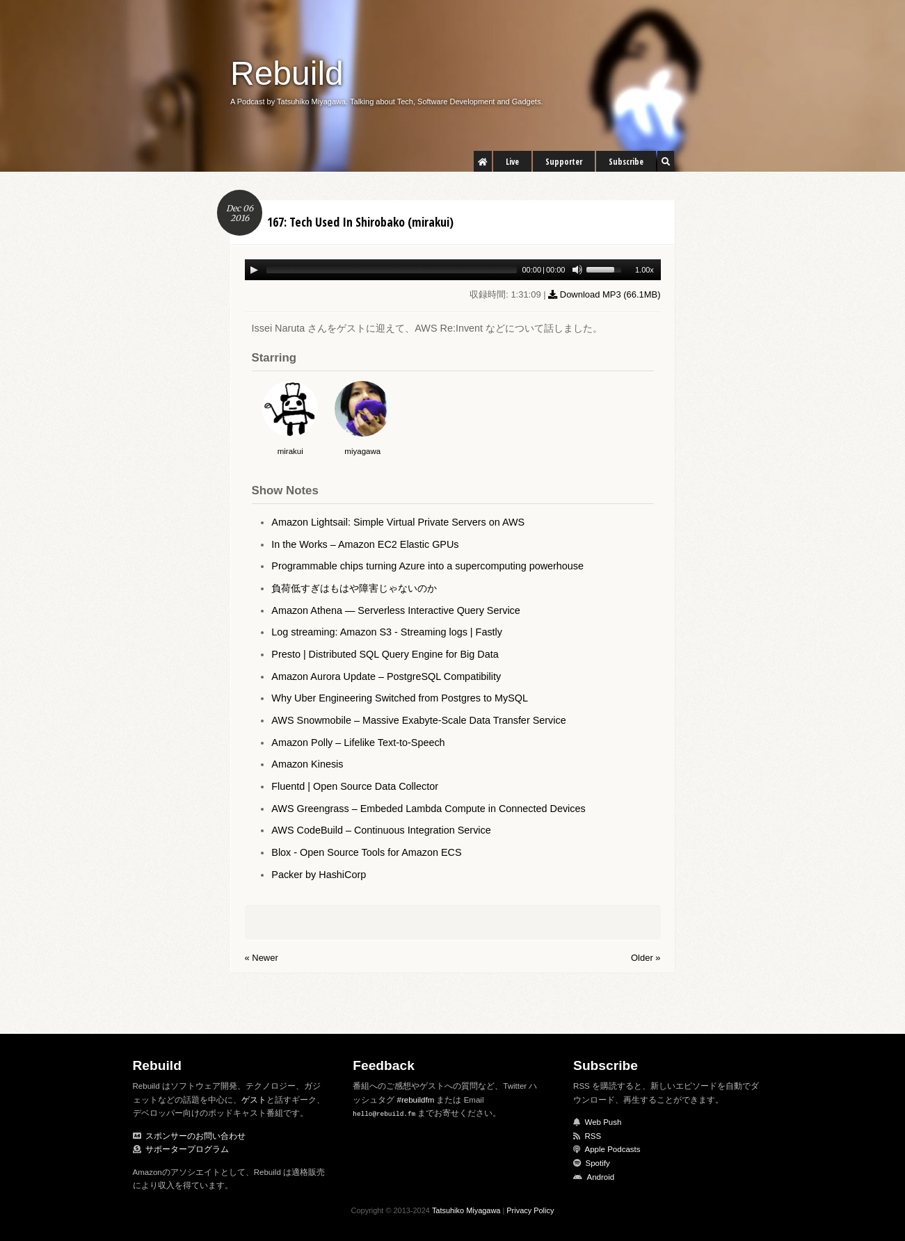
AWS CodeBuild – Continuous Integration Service (380, 830)
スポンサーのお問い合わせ (195, 1136)
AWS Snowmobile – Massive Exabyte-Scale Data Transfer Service (418, 720)
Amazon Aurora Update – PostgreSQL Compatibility (386, 676)
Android (601, 1177)
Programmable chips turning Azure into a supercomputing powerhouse (427, 565)
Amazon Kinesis (307, 764)
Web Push (603, 1122)
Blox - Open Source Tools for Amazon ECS (366, 852)
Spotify (598, 1163)
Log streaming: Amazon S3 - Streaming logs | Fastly (386, 632)
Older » (645, 957)
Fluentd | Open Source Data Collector (354, 786)
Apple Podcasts (613, 1149)
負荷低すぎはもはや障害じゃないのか (354, 588)
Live (512, 162)
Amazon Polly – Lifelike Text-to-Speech (358, 742)
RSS (593, 1136)
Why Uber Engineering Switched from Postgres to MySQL (399, 698)
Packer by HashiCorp (318, 874)
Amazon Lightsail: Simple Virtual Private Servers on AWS (397, 522)
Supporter (563, 162)
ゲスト (253, 1100)
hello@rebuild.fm (384, 1113)
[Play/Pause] (253, 269)
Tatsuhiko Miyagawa (466, 1210)
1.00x (644, 270)
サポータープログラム (187, 1149)
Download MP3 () (604, 294)
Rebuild (287, 73)
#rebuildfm (416, 1100)
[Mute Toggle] (577, 269)
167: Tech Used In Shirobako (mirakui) (360, 221)
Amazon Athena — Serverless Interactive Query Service (395, 610)
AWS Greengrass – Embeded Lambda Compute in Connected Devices (428, 808)
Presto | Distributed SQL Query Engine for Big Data (384, 654)
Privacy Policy (530, 1210)
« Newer (261, 957)
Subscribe (626, 162)
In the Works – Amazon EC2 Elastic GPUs (364, 544)
